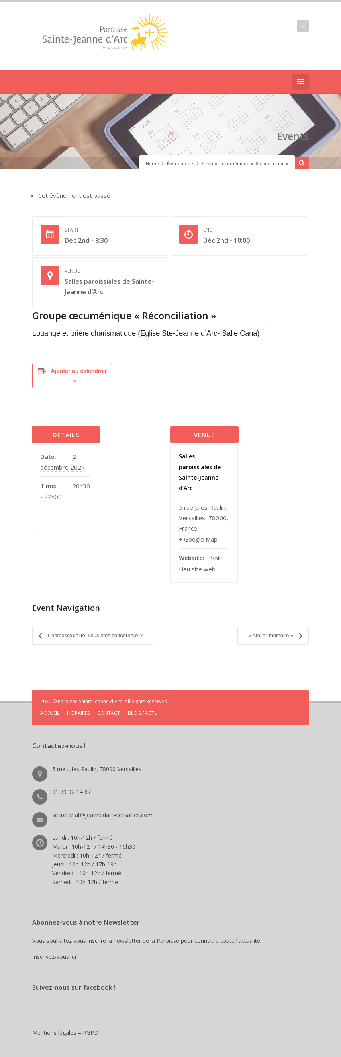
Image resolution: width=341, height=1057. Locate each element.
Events (283, 134)
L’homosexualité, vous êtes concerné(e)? (94, 631)
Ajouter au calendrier (79, 371)
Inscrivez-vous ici (55, 946)
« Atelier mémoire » (271, 631)
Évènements (180, 163)
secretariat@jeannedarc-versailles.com (102, 805)
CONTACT (108, 703)
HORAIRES (78, 703)
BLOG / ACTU (143, 703)
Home (152, 163)
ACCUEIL (49, 703)
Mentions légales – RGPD (65, 1022)
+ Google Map (198, 539)
